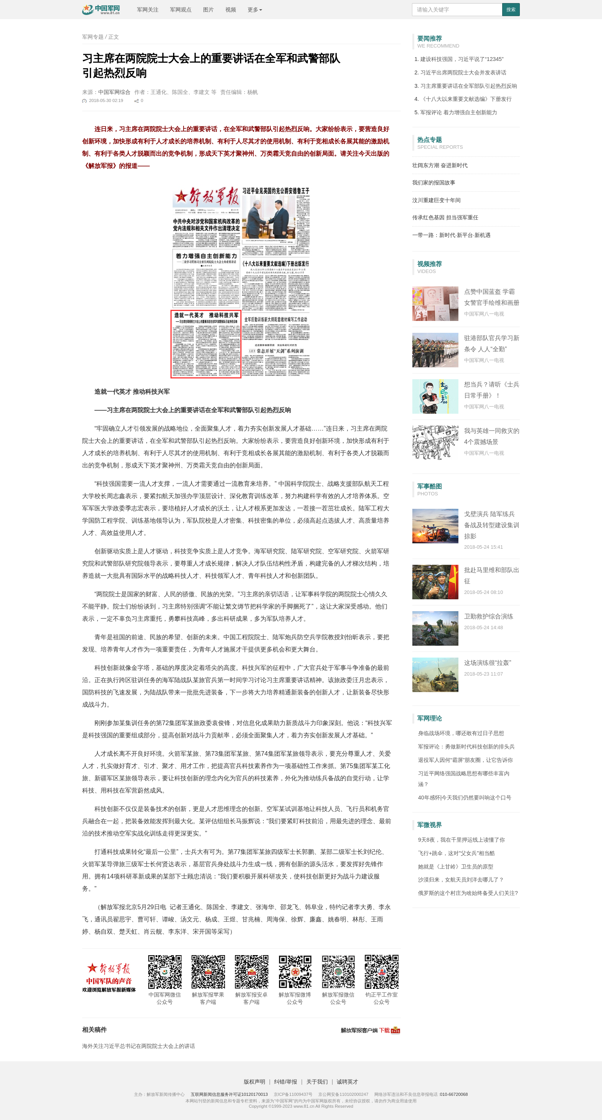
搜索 (511, 9)
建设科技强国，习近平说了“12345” (462, 59)
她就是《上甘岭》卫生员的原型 (455, 866)
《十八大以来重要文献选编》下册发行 (466, 99)
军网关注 (148, 10)
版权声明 (254, 1082)
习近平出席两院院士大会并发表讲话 (463, 72)
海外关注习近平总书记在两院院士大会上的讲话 (138, 1046)
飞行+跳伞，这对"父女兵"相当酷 (456, 853)
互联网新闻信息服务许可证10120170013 (229, 1094)
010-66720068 (454, 1094)
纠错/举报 (285, 1082)
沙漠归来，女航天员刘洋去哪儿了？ (461, 880)
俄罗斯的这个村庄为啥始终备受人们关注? (468, 893)
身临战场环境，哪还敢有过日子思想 (461, 733)
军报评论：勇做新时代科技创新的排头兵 (466, 746)
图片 (208, 10)
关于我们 (317, 1082)
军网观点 (181, 10)
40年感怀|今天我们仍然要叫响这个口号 (464, 797)
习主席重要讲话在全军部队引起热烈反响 (468, 86)
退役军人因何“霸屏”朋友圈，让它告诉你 (465, 760)
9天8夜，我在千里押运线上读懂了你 (461, 840)
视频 (230, 10)
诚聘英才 (347, 1082)
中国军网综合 (114, 92)
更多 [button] (255, 10)
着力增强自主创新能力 (458, 112)
